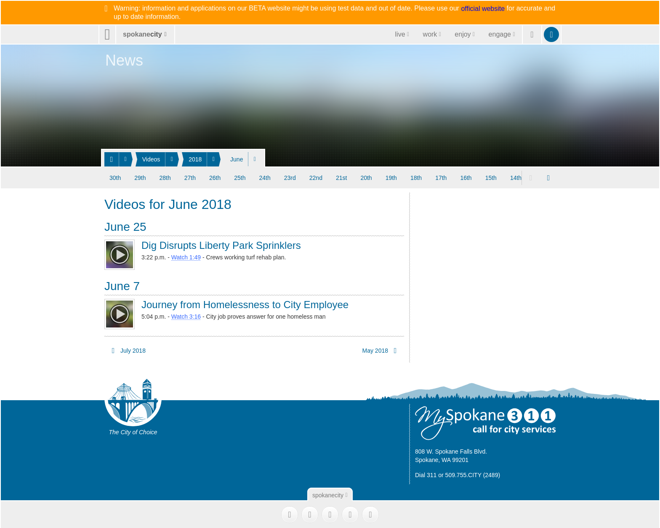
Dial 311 (425, 473)
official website (483, 8)
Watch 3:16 (186, 315)
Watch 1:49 (186, 256)
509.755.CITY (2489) (472, 473)
